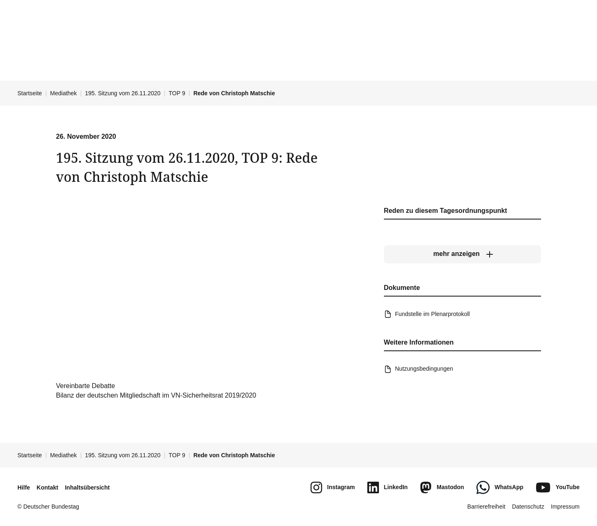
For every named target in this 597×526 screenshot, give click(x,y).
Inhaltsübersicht (87, 487)
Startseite (29, 93)
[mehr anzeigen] (462, 254)
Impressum (565, 506)
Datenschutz (528, 506)
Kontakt (47, 487)
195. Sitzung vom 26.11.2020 (122, 93)
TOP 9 (177, 93)
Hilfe (23, 487)
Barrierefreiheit (486, 506)
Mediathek (63, 93)
